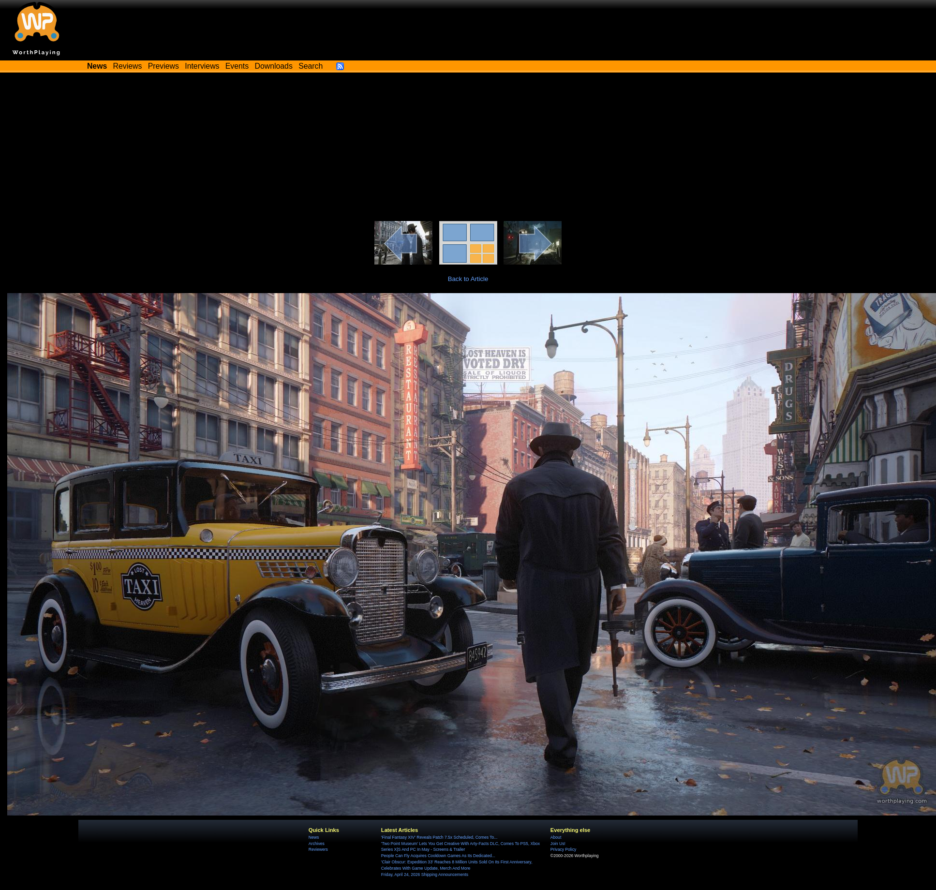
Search (310, 66)
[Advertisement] (468, 148)
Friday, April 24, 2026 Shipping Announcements (424, 874)
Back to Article (468, 278)
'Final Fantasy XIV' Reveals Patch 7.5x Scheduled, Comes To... (439, 837)
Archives (317, 843)
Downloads (274, 66)
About (555, 837)
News (314, 837)
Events (237, 66)
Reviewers (318, 849)
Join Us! (557, 843)
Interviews (202, 66)
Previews (163, 66)
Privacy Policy (563, 849)
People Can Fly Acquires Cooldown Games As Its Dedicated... (438, 855)
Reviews (127, 66)
